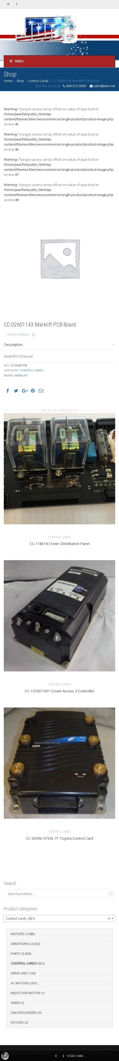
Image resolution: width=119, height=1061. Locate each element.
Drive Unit (19, 973)
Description (13, 344)
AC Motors (20, 983)
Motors (18, 934)
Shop (20, 81)
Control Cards (38, 81)
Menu (16, 61)
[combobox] (59, 918)
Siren (15, 1002)
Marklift (21, 375)
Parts (16, 953)
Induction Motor (25, 993)
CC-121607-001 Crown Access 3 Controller (59, 691)
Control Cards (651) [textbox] (58, 918)
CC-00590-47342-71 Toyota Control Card (59, 838)
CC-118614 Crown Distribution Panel (59, 543)
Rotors (17, 1022)
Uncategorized (24, 1012)
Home (8, 81)
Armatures (20, 943)
